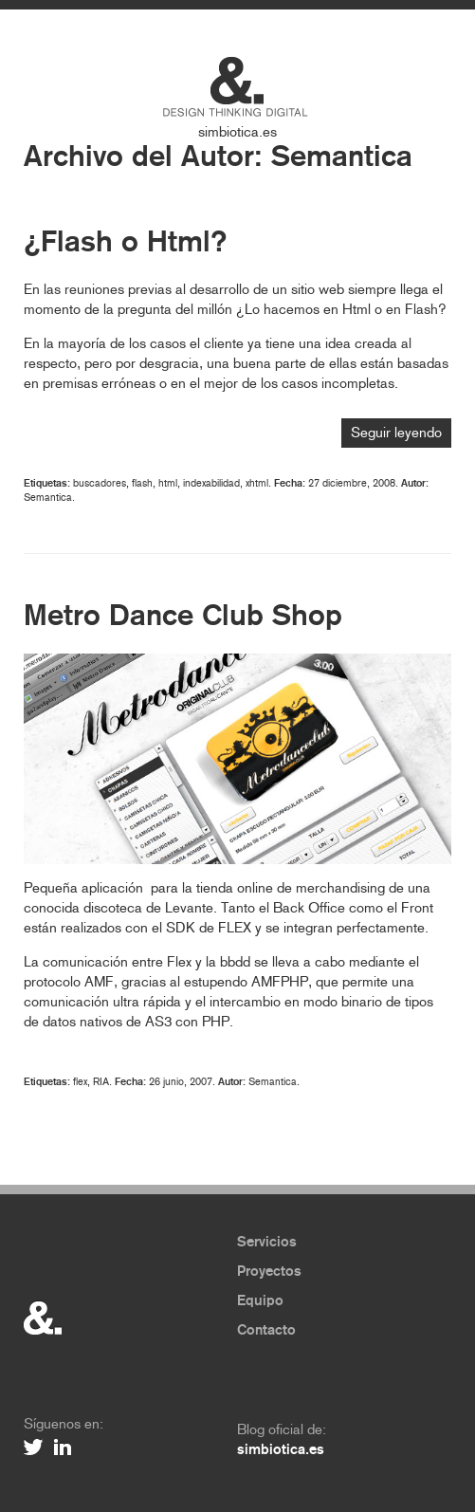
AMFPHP (279, 981)
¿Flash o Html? (126, 241)
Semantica (341, 156)
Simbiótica (237, 80)
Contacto (266, 1329)
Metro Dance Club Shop (183, 615)
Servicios (267, 1241)
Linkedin (64, 1447)
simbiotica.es (237, 131)
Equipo (260, 1300)
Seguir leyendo (396, 432)
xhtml (257, 483)
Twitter (34, 1447)
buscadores (99, 483)
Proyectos (269, 1271)
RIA (101, 1082)
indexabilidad (211, 483)
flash (142, 483)
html (167, 483)
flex (80, 1082)
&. (43, 1317)
